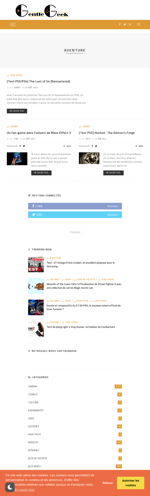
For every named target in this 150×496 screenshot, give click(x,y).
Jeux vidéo (16, 75)
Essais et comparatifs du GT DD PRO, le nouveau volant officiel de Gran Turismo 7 (84, 307)
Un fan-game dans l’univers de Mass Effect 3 (39, 132)
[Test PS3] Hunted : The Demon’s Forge (107, 132)
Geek (68, 279)
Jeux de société (86, 279)
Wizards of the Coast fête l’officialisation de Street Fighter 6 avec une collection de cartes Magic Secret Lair (84, 286)
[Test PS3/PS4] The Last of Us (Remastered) (38, 81)
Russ (88, 139)
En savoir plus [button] (25, 490)
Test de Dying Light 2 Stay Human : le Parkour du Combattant (81, 327)
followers (112, 206)
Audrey (17, 87)
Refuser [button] (108, 483)
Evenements (75, 410)
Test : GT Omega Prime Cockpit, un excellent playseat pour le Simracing (81, 264)
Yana (16, 139)
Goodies (75, 426)
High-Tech (55, 258)
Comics (75, 394)
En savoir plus (17, 111)
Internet (75, 450)
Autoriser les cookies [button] (130, 483)
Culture (54, 279)
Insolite (75, 442)
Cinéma (14, 126)
